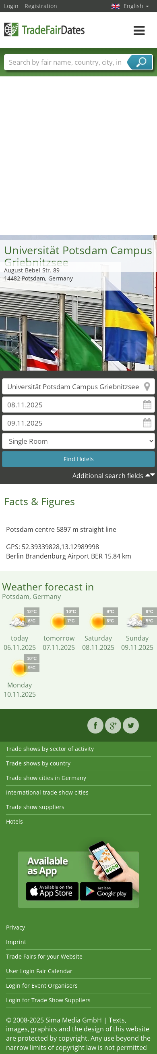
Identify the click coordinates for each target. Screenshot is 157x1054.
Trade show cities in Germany (46, 778)
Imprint (16, 942)
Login (11, 6)
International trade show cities (47, 792)
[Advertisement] (75, 155)
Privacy (15, 927)
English (136, 6)
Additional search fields (107, 475)
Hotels (14, 821)
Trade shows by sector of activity (50, 749)
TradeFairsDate (44, 29)
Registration (41, 6)
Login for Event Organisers (42, 985)
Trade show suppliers (35, 807)
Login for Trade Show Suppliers (48, 1000)
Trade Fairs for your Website (44, 956)
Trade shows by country (38, 763)
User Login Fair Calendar (39, 971)
